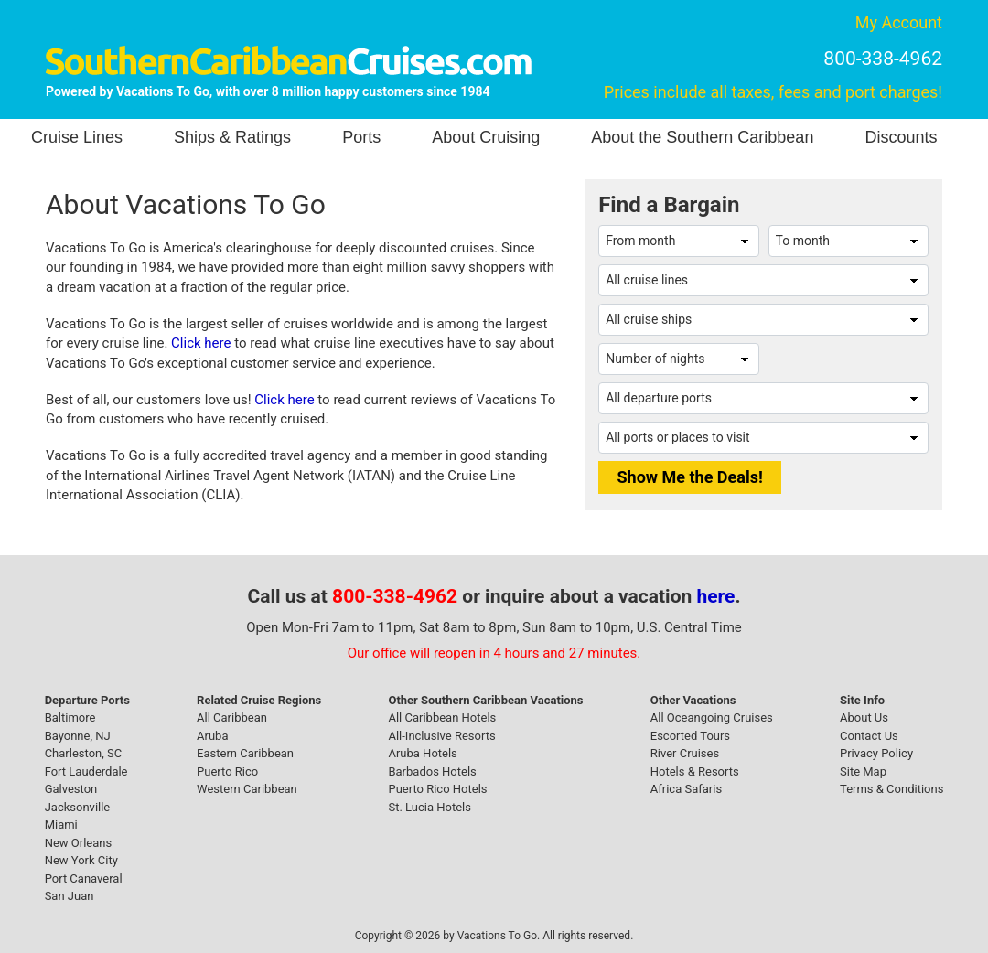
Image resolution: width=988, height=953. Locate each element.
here (716, 596)
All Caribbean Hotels (442, 717)
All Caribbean (232, 717)
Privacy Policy (876, 753)
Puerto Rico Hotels (437, 789)
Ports (361, 137)
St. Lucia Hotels (429, 807)
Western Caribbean (247, 789)
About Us (864, 717)
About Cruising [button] (486, 137)
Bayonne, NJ (78, 736)
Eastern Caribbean (245, 753)
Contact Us (869, 736)
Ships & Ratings (232, 137)
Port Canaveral (84, 878)
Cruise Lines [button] (77, 137)
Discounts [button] (900, 137)
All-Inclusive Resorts (441, 736)
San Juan (69, 896)
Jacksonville (78, 807)
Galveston (71, 789)
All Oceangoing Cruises (711, 717)
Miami (61, 824)
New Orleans (79, 843)
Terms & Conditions (891, 789)
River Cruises (684, 753)
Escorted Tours (690, 736)
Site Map (863, 771)
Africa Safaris (686, 789)
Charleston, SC (84, 753)
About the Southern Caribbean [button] (702, 137)
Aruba (212, 736)
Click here (201, 343)
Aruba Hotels (422, 753)
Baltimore (70, 717)
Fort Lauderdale (86, 771)
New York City (81, 860)
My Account (898, 22)
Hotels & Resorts (694, 771)
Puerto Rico (227, 771)
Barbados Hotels (432, 771)
